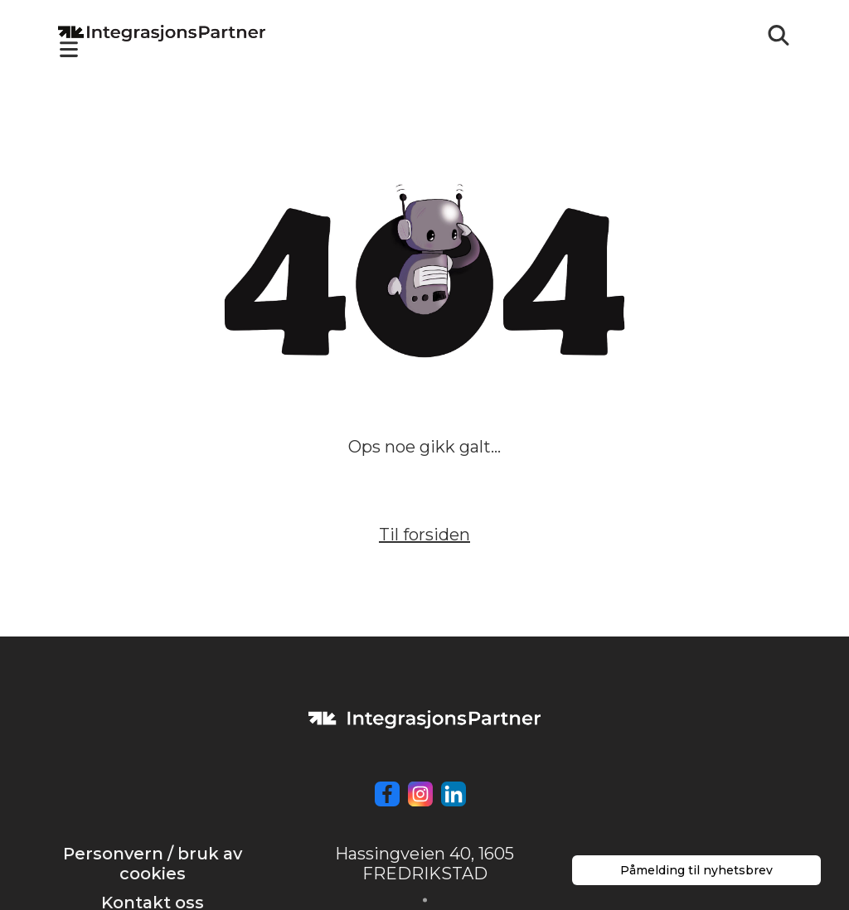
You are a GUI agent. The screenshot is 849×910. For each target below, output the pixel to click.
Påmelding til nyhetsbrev (696, 870)
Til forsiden (424, 535)
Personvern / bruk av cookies (152, 863)
